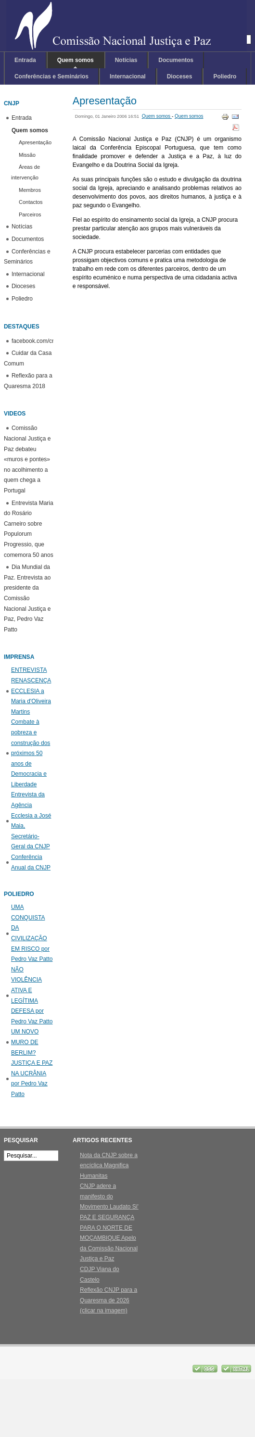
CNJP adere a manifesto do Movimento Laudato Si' (109, 1196)
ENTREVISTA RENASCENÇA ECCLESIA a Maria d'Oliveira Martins (31, 691)
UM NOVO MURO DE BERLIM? (24, 1042)
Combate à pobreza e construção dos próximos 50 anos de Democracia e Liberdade (30, 753)
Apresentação (105, 101)
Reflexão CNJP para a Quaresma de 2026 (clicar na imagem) (108, 1300)
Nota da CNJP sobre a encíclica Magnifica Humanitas (109, 1165)
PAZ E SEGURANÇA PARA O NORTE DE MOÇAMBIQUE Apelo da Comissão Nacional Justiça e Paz (109, 1238)
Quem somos (157, 116)
